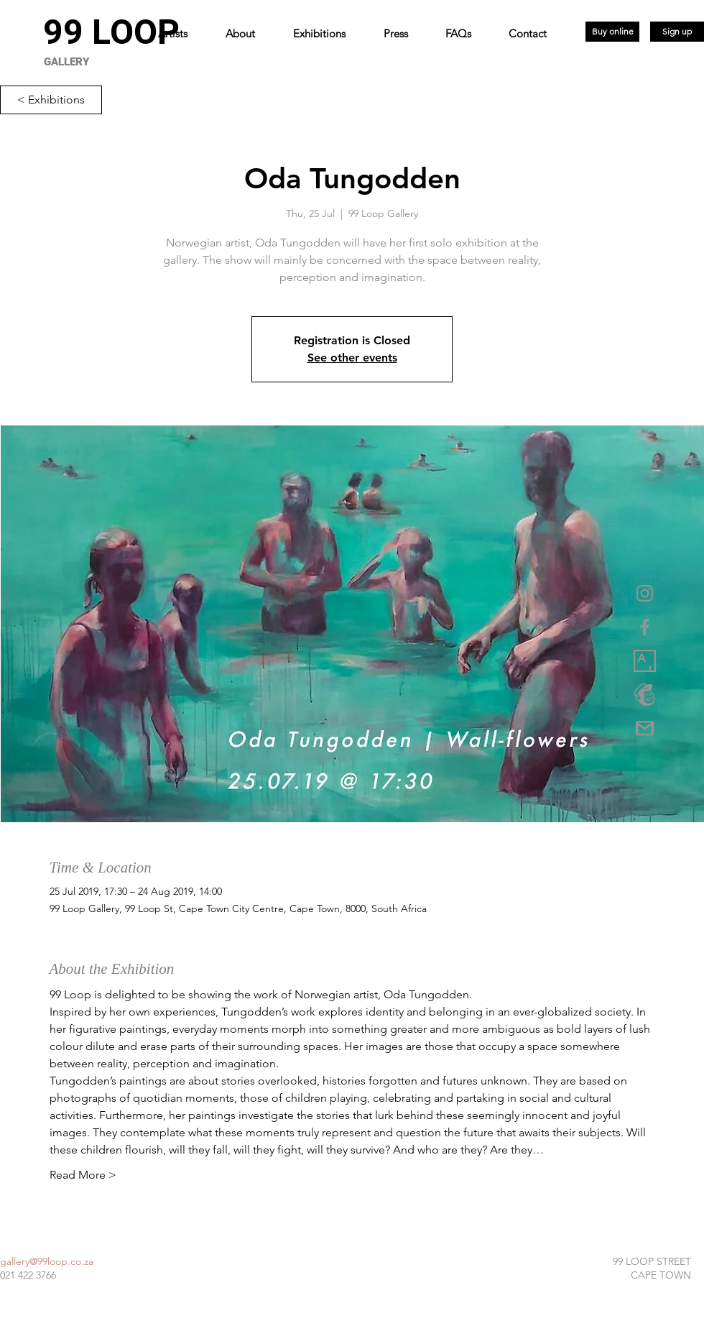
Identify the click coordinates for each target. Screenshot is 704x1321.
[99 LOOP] (111, 32)
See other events (352, 357)
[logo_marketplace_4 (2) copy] (645, 694)
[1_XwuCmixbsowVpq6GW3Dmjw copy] (645, 661)
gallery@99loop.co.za (46, 1261)
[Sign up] (677, 32)
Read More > (83, 1175)
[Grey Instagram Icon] (645, 593)
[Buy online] (612, 32)
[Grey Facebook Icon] (645, 627)
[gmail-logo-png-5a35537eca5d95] (645, 728)
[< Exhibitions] (51, 100)
